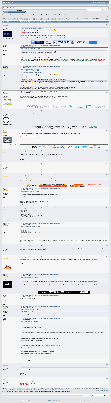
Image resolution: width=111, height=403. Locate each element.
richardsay (5, 45)
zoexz (4, 318)
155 (79, 18)
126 (28, 18)
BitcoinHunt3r (6, 23)
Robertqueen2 (6, 245)
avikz (4, 256)
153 (75, 18)
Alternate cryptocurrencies (15, 14)
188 (40, 19)
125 (26, 18)
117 (12, 18)
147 (65, 18)
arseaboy (5, 91)
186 (36, 19)
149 (68, 18)
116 (10, 18)
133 (40, 18)
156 (80, 18)
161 (89, 18)
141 (54, 18)
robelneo (5, 274)
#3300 (107, 378)
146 (63, 18)
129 (33, 18)
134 (42, 18)
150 (70, 18)
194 (50, 19)
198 (57, 19)
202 (64, 19)
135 (43, 18)
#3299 (107, 364)
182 (29, 19)
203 (66, 19)
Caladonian (5, 66)
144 (59, 18)
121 (19, 18)
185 (34, 19)
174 (15, 19)
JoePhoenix (6, 110)
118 (14, 18)
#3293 (107, 245)
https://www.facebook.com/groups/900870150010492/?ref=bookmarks (35, 381)
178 (22, 19)
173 (13, 19)
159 (86, 18)
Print (107, 19)
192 (47, 19)
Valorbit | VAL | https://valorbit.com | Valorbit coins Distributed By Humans (52, 14)
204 (68, 19)
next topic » (105, 18)
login (14, 7)
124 (24, 18)
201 (63, 19)
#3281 (107, 24)
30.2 (17, 10)
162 (91, 18)
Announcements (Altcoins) (28, 14)
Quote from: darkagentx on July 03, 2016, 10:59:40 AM (30, 26)
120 (17, 18)
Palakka (5, 188)
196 (54, 19)
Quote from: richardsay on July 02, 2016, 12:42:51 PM (31, 28)
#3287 (107, 150)
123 (22, 18)
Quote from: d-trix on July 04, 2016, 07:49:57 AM (29, 177)
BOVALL (5, 150)
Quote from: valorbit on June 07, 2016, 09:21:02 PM (30, 321)
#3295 (107, 274)
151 (72, 18)
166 (98, 18)
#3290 (107, 189)
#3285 (107, 110)
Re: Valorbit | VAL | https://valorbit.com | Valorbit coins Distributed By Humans (41, 23)
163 (93, 18)
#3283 (107, 66)
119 (15, 18)
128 (31, 18)
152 (73, 18)
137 (47, 18)
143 (58, 18)
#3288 (107, 163)
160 (87, 18)
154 (77, 18)
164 (94, 18)
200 (61, 19)
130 (35, 18)
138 (49, 18)
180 (26, 19)
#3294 (107, 256)
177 (20, 19)
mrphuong (5, 207)
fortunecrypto (6, 223)
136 (45, 18)
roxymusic (5, 306)
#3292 (107, 223)
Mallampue (5, 363)
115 (8, 18)
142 (56, 18)
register (18, 7)
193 (48, 19)
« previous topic (104, 16)
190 (43, 19)
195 (52, 19)
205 (70, 19)
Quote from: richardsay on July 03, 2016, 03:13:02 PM (30, 69)
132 (38, 18)
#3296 (107, 295)
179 (24, 19)
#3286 (107, 130)
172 (12, 19)
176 (19, 19)
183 (31, 19)
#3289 (107, 174)
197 (56, 19)
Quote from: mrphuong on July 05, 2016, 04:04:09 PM (30, 226)
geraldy (5, 295)
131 (36, 18)
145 (61, 18)
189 (41, 19)
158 (84, 18)
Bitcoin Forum (5, 14)
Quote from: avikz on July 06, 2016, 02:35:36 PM (29, 277)
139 (51, 18)
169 (6, 19)
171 (10, 19)
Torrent (20, 10)
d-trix (4, 163)
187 (38, 19)
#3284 (107, 92)
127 (29, 18)
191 (45, 19)
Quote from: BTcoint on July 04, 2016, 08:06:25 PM (30, 191)
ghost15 (5, 130)
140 (52, 18)
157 (82, 18)
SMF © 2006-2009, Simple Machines (60, 400)
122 (21, 18)
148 (66, 18)
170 (8, 19)
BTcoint (5, 174)
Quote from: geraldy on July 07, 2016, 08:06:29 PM (30, 309)
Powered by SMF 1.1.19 (48, 400)
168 (5, 19)
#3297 (107, 307)
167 (3, 19)
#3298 (107, 318)
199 (59, 19)
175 (17, 19)
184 (33, 19)
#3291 (107, 207)
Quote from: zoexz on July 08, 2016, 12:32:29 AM (29, 366)
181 (27, 19)
